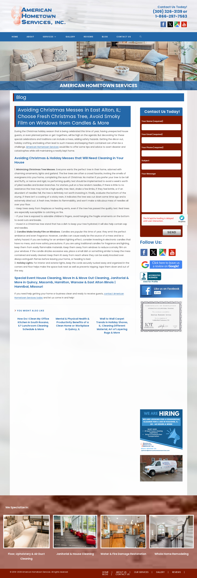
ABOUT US (121, 572)
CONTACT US (123, 574)
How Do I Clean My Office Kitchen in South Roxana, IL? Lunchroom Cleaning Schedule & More (33, 324)
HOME (105, 572)
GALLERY (160, 572)
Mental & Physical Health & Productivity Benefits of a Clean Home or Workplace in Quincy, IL (72, 324)
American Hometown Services (42, 146)
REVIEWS (176, 572)
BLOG (105, 574)
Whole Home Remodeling (172, 554)
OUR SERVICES (141, 572)
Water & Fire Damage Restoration (123, 554)
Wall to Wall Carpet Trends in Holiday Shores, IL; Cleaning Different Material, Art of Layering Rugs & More (112, 325)
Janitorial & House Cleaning (75, 554)
